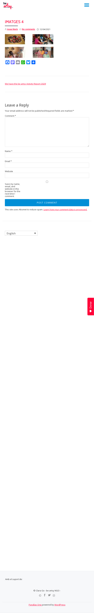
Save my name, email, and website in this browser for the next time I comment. (12, 190)
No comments (27, 29)
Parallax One (35, 604)
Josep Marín (12, 29)
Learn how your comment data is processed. (65, 209)
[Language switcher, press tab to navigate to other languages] (21, 233)
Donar (91, 306)
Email (8, 161)
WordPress (59, 604)
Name (8, 151)
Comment (10, 116)
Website (9, 171)
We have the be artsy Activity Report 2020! (25, 83)
